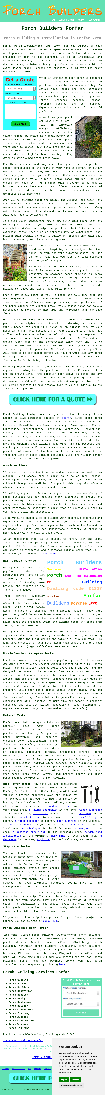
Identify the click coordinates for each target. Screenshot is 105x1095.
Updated (37, 1069)
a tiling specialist (43, 810)
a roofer (85, 813)
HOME (53, 20)
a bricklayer (31, 828)
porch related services (19, 778)
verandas (52, 96)
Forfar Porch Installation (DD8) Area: (32, 46)
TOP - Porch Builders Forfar (23, 1040)
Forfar (66, 418)
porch (60, 260)
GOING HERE (50, 921)
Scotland (59, 778)
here (62, 964)
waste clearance (90, 810)
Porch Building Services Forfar (36, 972)
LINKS (62, 20)
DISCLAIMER (94, 20)
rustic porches (32, 755)
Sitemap (5, 1069)
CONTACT (82, 20)
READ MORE (49, 553)
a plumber (43, 839)
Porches (47, 1069)
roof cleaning (66, 821)
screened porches (69, 100)
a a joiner (40, 813)
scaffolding (88, 817)
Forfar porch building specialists (28, 722)
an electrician (29, 817)
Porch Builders (18, 1069)
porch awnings (47, 744)
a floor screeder (27, 821)
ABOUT (71, 20)
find (14, 935)
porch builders (14, 497)
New (29, 1069)
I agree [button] (64, 1080)
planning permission (81, 323)
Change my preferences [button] (71, 1085)
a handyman (82, 828)
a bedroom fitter (78, 824)
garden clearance (60, 806)
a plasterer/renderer (18, 824)
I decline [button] (75, 1080)
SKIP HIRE (58, 835)
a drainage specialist (29, 832)
